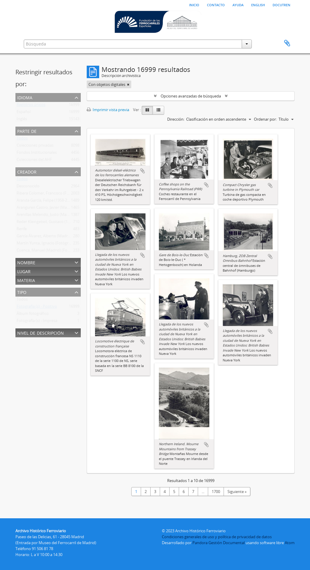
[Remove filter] (128, 84)
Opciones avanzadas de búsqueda (191, 96)
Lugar (24, 271)
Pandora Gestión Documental (218, 542)
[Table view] (158, 110)
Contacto (216, 4)
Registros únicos (31, 105)
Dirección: (175, 119)
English (258, 4)
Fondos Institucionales (37, 153)
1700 (216, 491)
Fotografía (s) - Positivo (37, 307)
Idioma (24, 97)
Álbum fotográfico (33, 314)
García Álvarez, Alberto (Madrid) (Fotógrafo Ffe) (58, 237)
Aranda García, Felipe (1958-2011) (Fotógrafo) (56, 201)
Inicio (194, 4)
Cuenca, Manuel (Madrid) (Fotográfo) (49, 251)
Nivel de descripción (40, 332)
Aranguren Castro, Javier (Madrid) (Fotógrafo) (56, 208)
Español (24, 113)
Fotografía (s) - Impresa (37, 322)
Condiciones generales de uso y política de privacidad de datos (217, 536)
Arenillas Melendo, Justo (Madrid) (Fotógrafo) (56, 215)
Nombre (26, 262)
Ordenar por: (265, 119)
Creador (27, 171)
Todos (22, 139)
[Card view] (147, 110)
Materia (26, 280)
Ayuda (237, 4)
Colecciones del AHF (34, 160)
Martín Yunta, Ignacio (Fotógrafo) (46, 244)
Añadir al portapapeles (142, 171)
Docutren (281, 4)
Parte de (27, 131)
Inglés (22, 120)
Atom (290, 542)
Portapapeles (287, 43)
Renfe (22, 230)
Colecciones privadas (35, 146)
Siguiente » (236, 491)
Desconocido (28, 187)
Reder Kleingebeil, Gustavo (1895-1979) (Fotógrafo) (61, 223)
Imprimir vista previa (108, 109)
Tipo (21, 292)
